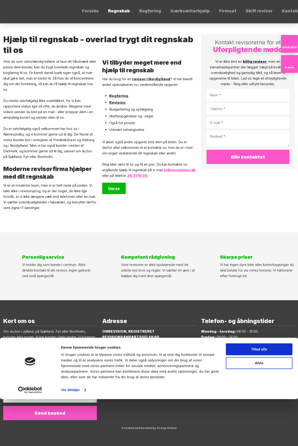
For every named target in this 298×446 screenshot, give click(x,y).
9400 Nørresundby (120, 348)
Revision (117, 102)
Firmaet (227, 10)
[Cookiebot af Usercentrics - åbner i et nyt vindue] (30, 436)
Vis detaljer (70, 437)
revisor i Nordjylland (151, 79)
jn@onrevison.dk (180, 170)
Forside (90, 10)
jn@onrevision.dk (37, 354)
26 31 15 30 (137, 175)
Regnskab (119, 10)
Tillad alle (259, 396)
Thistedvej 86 (115, 342)
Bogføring (150, 10)
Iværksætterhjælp (190, 10)
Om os (114, 188)
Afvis (259, 410)
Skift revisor (259, 10)
